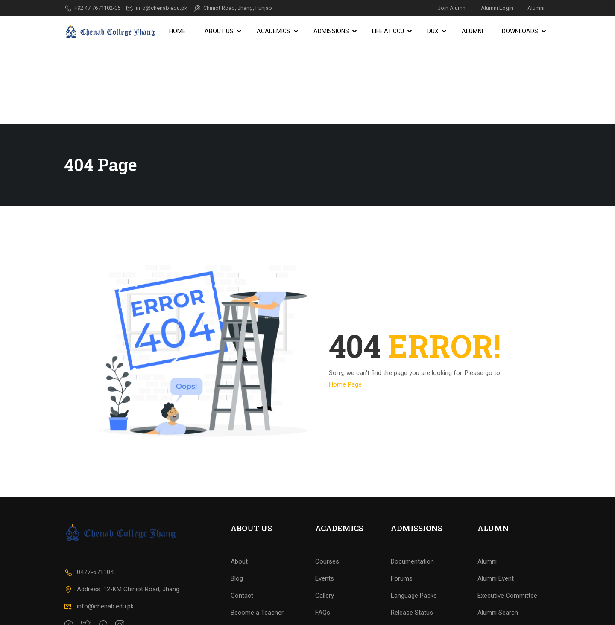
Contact (242, 564)
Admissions (331, 31)
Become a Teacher (257, 581)
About (239, 530)
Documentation (412, 530)
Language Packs (414, 564)
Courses (327, 530)
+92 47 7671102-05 (92, 8)
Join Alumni (452, 8)
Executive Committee (507, 564)
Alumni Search (497, 581)
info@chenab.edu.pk (157, 8)
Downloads (520, 31)
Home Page (345, 307)
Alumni (536, 8)
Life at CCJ (388, 31)
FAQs (322, 581)
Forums (402, 547)
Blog (237, 547)
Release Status (412, 581)
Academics (273, 31)
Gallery (324, 564)
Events (324, 547)
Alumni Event (495, 547)
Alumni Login (497, 8)
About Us (219, 31)
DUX (433, 31)
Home (177, 31)
